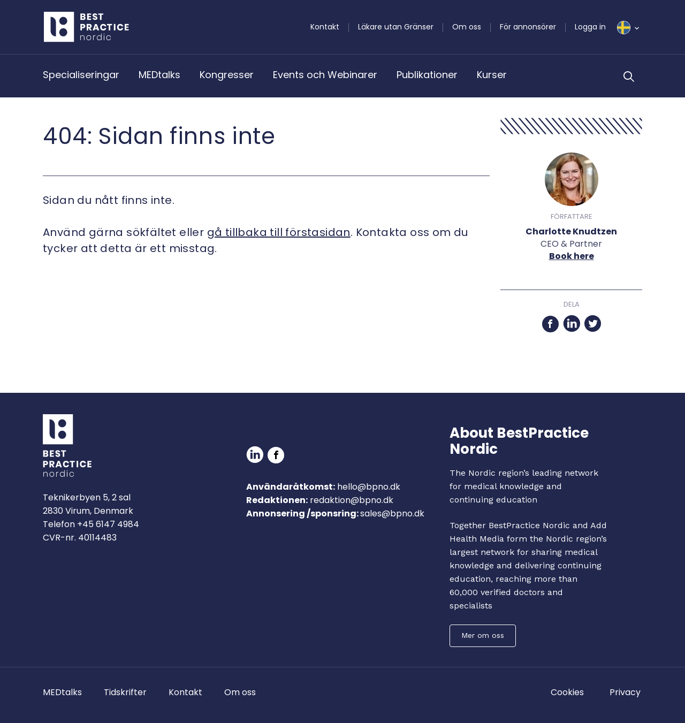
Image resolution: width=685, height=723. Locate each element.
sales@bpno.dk (392, 513)
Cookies (567, 692)
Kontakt (324, 26)
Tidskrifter (125, 692)
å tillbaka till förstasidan (283, 232)
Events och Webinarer (325, 74)
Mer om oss (482, 635)
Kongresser (227, 74)
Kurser (492, 74)
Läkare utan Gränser (395, 26)
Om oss (466, 26)
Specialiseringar (81, 74)
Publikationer (427, 74)
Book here (571, 256)
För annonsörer (528, 26)
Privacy (625, 692)
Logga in (590, 26)
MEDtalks (159, 74)
